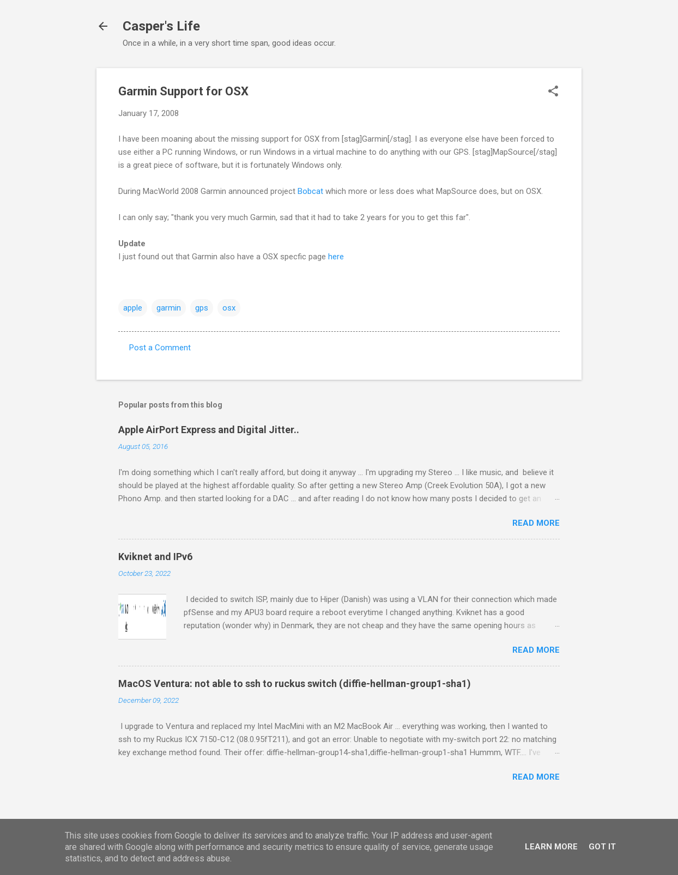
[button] (553, 92)
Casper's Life (161, 26)
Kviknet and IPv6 (155, 556)
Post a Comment (160, 348)
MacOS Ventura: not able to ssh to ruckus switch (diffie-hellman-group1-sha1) (294, 683)
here (336, 257)
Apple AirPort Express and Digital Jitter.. (208, 429)
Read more (536, 523)
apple (132, 308)
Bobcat (310, 191)
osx (228, 308)
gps (201, 308)
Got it (602, 847)
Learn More (551, 847)
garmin (168, 308)
